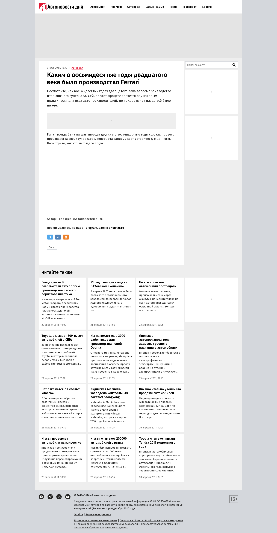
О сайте (78, 514)
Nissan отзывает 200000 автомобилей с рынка (108, 441)
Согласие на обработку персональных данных (101, 527)
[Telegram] (50, 237)
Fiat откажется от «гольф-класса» (62, 391)
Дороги (207, 6)
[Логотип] (61, 6)
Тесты (173, 6)
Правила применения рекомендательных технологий (107, 524)
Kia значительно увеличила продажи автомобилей (160, 391)
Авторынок (97, 6)
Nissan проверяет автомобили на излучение (61, 441)
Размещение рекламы (98, 514)
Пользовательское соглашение (159, 524)
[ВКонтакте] (58, 237)
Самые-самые (155, 6)
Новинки (116, 6)
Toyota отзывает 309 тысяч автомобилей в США (62, 338)
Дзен (102, 228)
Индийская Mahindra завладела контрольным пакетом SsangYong (109, 393)
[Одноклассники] (66, 237)
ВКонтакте (116, 228)
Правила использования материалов (95, 520)
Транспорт (189, 6)
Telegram (90, 228)
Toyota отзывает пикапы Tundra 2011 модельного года (157, 442)
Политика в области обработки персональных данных (151, 520)
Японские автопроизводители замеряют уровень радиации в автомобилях (158, 342)
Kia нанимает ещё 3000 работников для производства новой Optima (107, 342)
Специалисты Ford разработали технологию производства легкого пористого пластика (61, 288)
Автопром (133, 6)
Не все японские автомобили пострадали (157, 284)
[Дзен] (41, 496)
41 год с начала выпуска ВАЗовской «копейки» (108, 284)
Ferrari (52, 247)
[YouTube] (67, 496)
